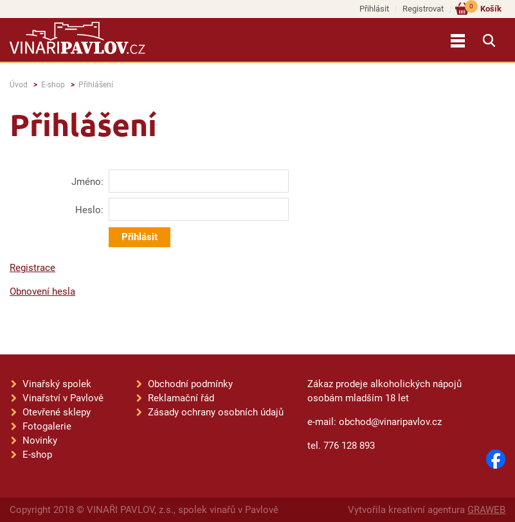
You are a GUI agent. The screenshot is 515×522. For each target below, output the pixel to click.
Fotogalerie (47, 426)
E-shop (53, 84)
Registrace (32, 268)
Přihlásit (374, 8)
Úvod (19, 84)
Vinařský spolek (57, 384)
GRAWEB (486, 510)
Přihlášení (95, 84)
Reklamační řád (181, 398)
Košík (483, 8)
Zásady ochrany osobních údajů (216, 412)
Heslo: (89, 210)
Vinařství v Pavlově (63, 398)
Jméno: (87, 181)
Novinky (40, 440)
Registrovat (423, 8)
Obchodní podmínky (190, 384)
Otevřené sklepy (57, 412)
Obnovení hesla (42, 291)
